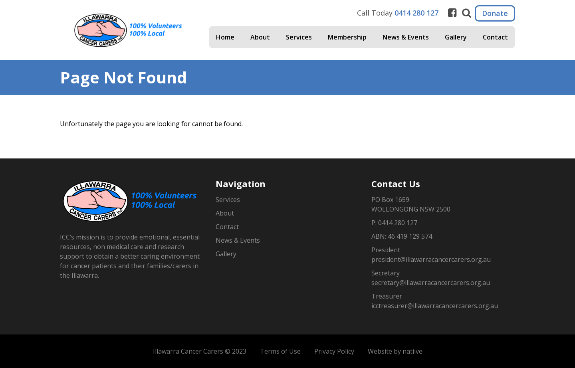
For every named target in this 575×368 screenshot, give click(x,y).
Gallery (456, 37)
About (260, 37)
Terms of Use (280, 351)
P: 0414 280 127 (394, 222)
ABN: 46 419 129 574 (401, 236)
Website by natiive (395, 351)
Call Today (397, 13)
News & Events (406, 37)
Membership (347, 37)
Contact (495, 37)
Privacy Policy (334, 351)
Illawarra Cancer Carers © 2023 (199, 351)
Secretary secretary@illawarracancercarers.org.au (430, 278)
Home (225, 37)
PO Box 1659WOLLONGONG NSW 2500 (410, 204)
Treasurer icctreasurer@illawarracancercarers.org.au (434, 301)
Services (299, 37)
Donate (495, 13)
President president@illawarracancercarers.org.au (431, 254)
